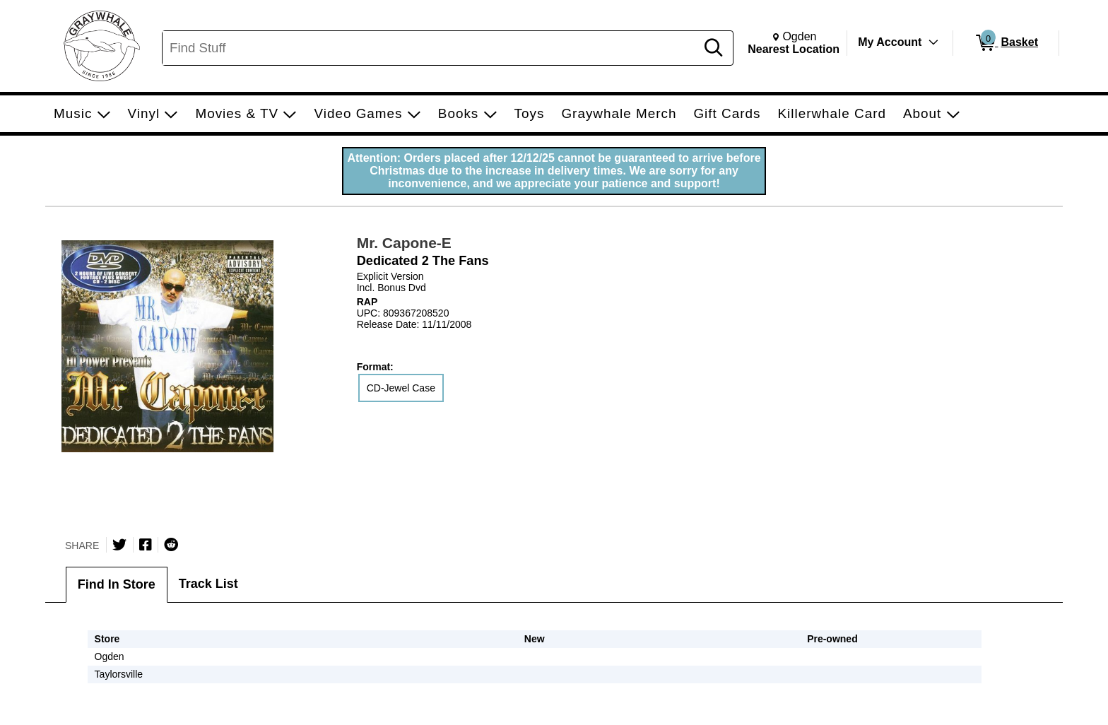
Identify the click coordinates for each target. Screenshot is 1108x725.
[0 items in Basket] (1005, 43)
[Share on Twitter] (119, 545)
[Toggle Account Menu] (933, 42)
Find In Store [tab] (116, 584)
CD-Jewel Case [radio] (401, 388)
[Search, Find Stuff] (431, 48)
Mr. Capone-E (404, 243)
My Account (889, 42)
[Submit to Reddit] (171, 545)
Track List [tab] (208, 584)
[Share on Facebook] (145, 545)
